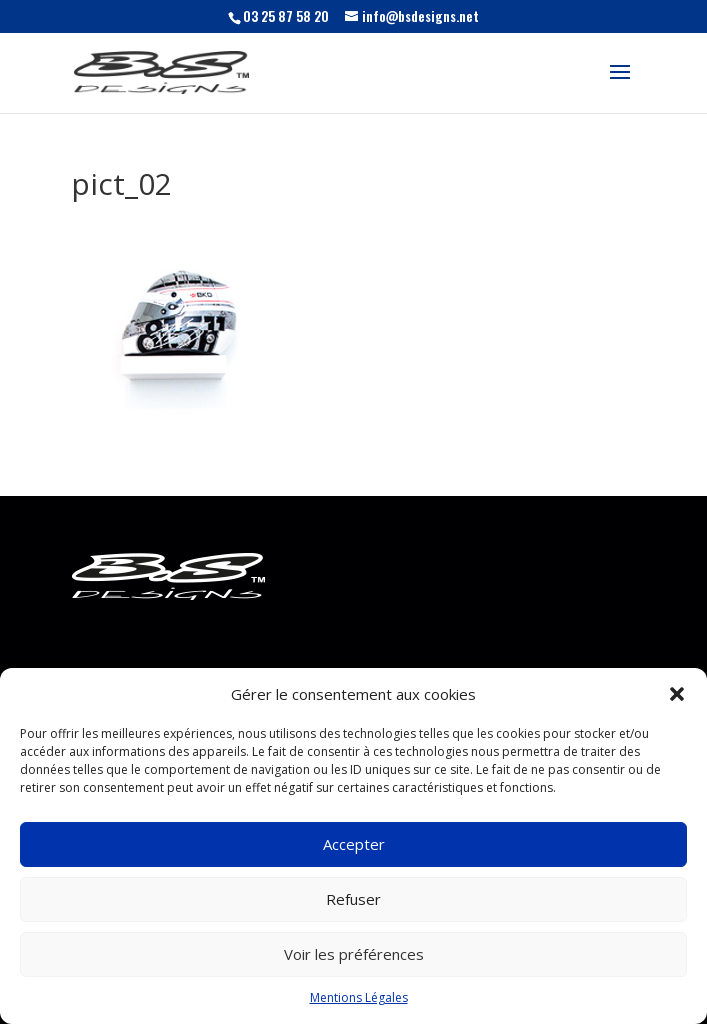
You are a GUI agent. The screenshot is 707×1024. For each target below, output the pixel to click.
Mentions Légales (359, 997)
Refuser (353, 899)
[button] (677, 694)
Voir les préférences (354, 954)
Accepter (354, 844)
